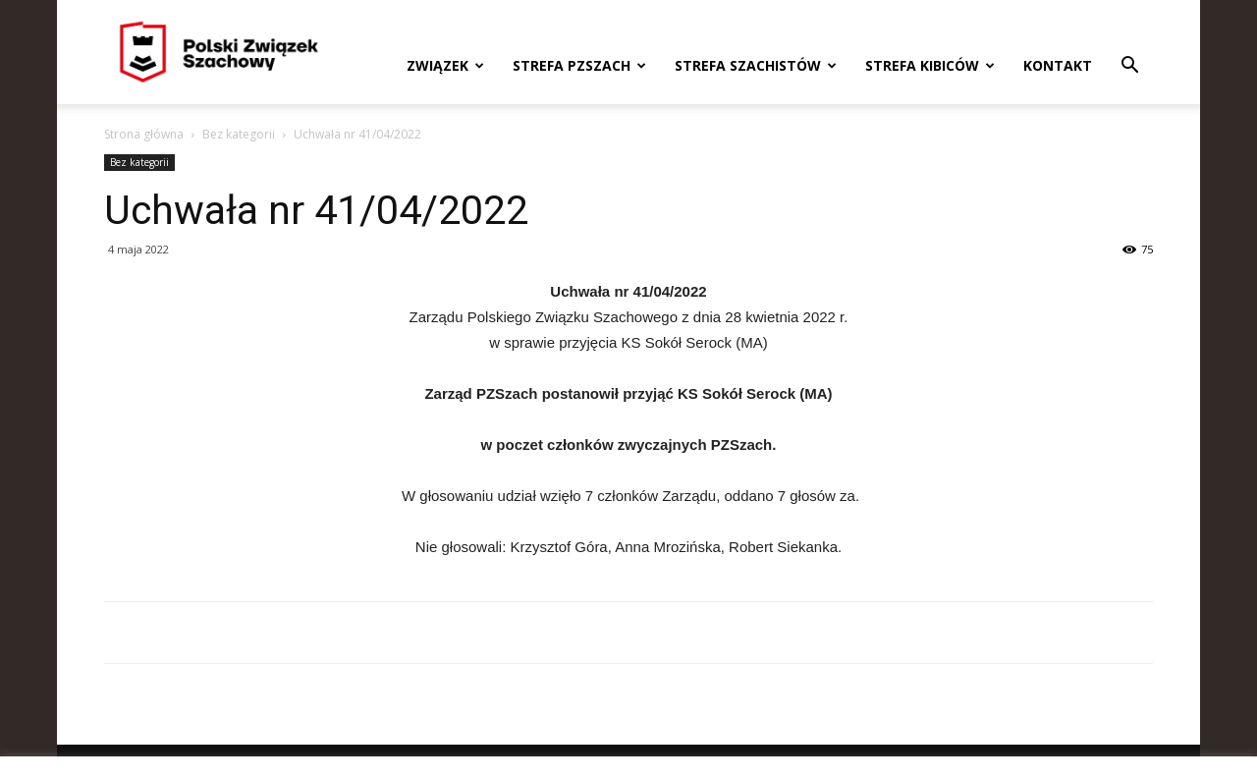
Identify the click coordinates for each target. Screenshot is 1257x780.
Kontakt (1057, 65)
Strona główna (144, 134)
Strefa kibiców (930, 65)
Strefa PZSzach (579, 65)
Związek (445, 65)
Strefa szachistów (756, 65)
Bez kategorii (238, 134)
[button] (1129, 67)
